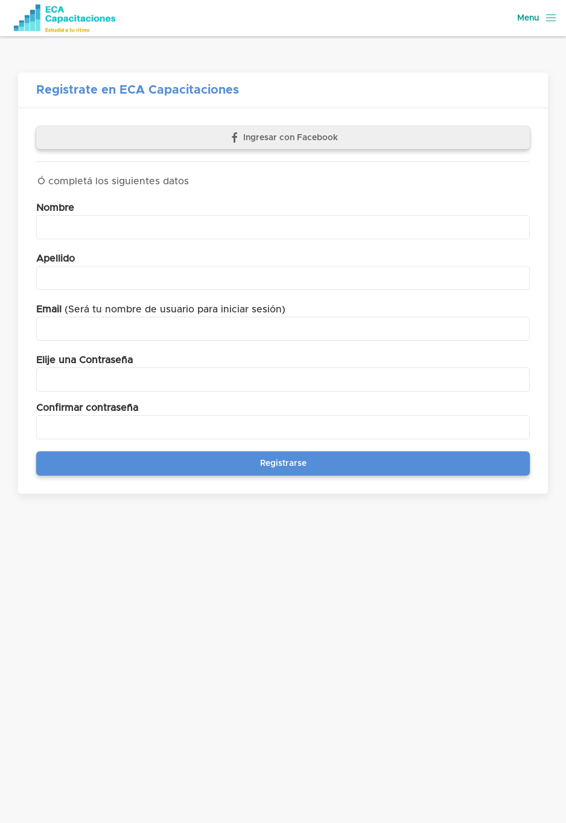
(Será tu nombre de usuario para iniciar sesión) (160, 309)
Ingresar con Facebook (283, 138)
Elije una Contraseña (84, 360)
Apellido (55, 258)
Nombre (55, 208)
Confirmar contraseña (87, 408)
